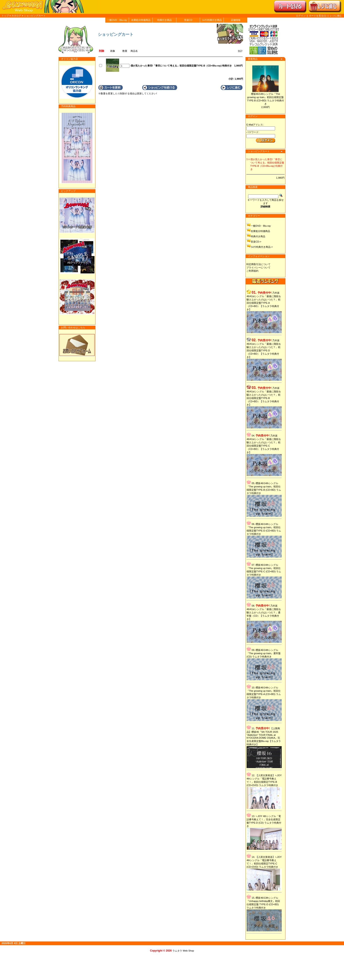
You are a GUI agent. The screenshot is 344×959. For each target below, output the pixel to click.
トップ (5, 15)
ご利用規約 (252, 270)
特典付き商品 (164, 20)
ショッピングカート (35, 15)
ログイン (301, 15)
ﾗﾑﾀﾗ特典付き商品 (212, 20)
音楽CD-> (256, 241)
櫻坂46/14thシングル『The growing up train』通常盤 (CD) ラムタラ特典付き (264, 653)
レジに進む (336, 15)
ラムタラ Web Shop (183, 950)
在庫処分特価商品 (140, 20)
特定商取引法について (258, 264)
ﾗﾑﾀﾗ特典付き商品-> (262, 247)
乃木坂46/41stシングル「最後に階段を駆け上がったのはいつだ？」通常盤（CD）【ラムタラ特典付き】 (264, 612)
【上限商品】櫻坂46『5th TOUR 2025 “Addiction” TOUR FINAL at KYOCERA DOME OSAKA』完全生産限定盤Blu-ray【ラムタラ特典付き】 (264, 736)
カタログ (16, 15)
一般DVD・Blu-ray (117, 20)
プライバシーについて (258, 267)
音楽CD (188, 20)
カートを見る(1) (318, 15)
